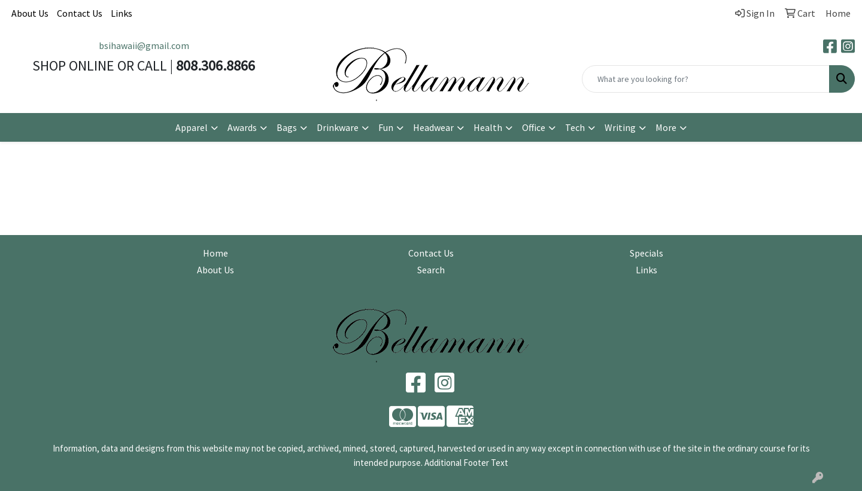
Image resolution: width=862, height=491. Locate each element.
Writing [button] (620, 127)
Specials (646, 253)
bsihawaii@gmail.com (144, 45)
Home (215, 253)
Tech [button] (575, 127)
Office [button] (533, 127)
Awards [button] (242, 127)
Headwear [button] (433, 127)
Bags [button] (287, 127)
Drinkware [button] (338, 127)
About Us (29, 13)
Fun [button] (385, 127)
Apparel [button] (191, 127)
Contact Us (79, 13)
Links (121, 13)
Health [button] (488, 127)
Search (431, 270)
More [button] (665, 127)
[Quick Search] (706, 79)
